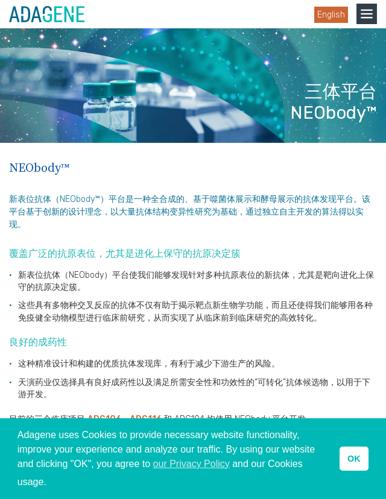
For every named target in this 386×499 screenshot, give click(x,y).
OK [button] (354, 458)
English (331, 15)
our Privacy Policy (191, 464)
